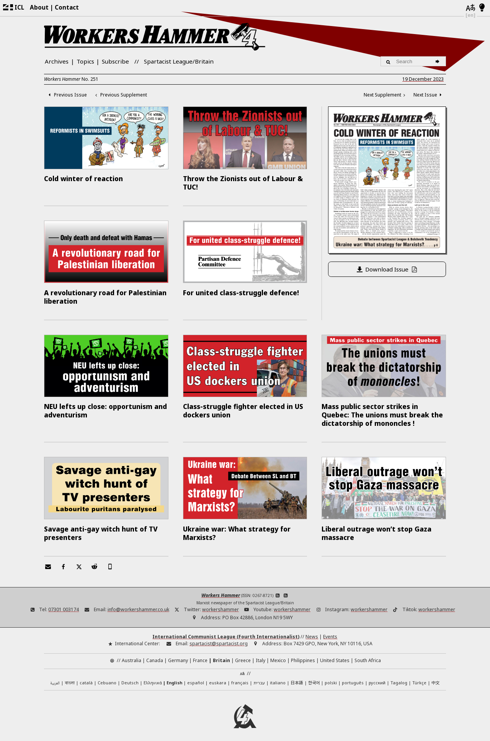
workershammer (220, 605)
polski (331, 678)
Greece (243, 656)
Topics (85, 61)
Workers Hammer (220, 591)
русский (377, 678)
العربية (55, 678)
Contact (67, 7)
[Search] (438, 61)
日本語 (297, 678)
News (311, 632)
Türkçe (419, 678)
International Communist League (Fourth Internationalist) (225, 632)
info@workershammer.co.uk (138, 605)
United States (335, 656)
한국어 (314, 678)
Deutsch (130, 678)
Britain (221, 656)
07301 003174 (63, 605)
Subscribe (115, 61)
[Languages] (470, 8)
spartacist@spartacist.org (218, 639)
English (174, 678)
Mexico (278, 656)
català (86, 678)
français (239, 678)
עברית (259, 678)
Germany (178, 656)
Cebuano (107, 678)
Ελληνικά (153, 678)
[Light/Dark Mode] (482, 8)
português (353, 678)
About (39, 7)
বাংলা (70, 678)
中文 (435, 678)
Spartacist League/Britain (179, 61)
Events (330, 632)
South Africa (367, 656)
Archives (57, 61)
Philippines (303, 656)
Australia (131, 656)
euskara (217, 678)
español (195, 678)
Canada (154, 656)
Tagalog (398, 678)
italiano (278, 678)
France (200, 656)
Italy (260, 656)
